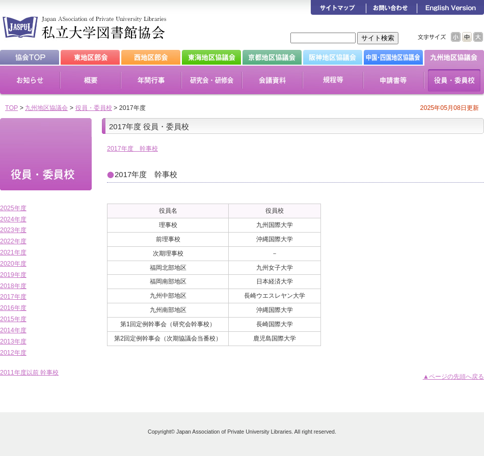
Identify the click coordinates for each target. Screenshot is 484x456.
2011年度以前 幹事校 (29, 372)
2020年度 (13, 263)
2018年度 (13, 286)
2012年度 (13, 352)
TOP (11, 107)
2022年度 (13, 241)
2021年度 (13, 252)
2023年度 (13, 230)
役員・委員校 (93, 107)
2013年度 (13, 341)
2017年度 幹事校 (132, 148)
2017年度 (13, 296)
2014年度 (13, 330)
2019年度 (13, 274)
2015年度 (13, 319)
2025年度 (13, 208)
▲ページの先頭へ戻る (453, 376)
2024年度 (13, 219)
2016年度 (13, 307)
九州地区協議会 (46, 107)
